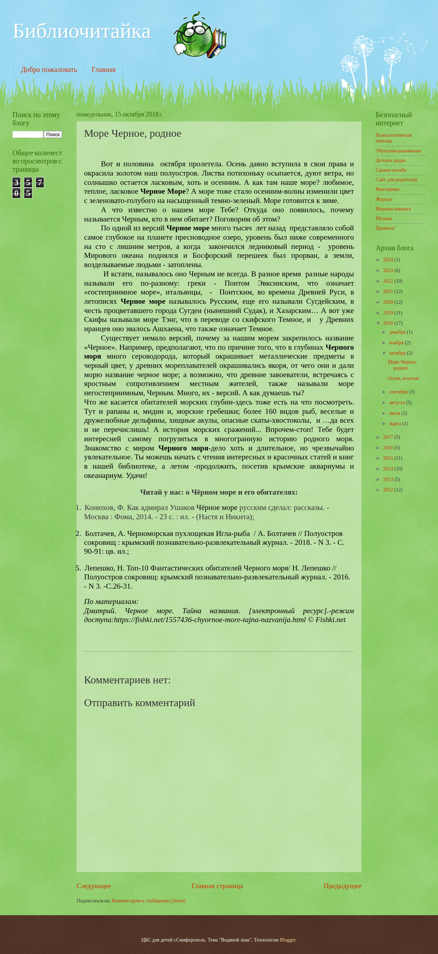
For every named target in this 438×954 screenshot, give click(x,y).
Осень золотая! (403, 378)
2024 (388, 259)
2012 (388, 489)
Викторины (388, 189)
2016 (388, 447)
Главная (103, 69)
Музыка (384, 218)
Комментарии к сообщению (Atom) (149, 900)
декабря (398, 332)
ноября (397, 342)
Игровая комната (393, 209)
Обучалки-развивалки (398, 150)
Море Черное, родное (402, 365)
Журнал (384, 199)
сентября (399, 392)
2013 (388, 479)
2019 (388, 313)
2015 (388, 458)
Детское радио (391, 160)
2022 (388, 281)
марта (395, 423)
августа (397, 402)
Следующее (94, 886)
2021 (388, 291)
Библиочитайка (81, 30)
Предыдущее (342, 886)
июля (395, 413)
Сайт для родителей (396, 179)
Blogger (288, 940)
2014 (388, 468)
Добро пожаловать (49, 69)
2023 (388, 270)
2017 (388, 437)
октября (398, 353)
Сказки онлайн (391, 170)
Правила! (385, 228)
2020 (388, 302)
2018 (388, 323)
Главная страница (217, 886)
